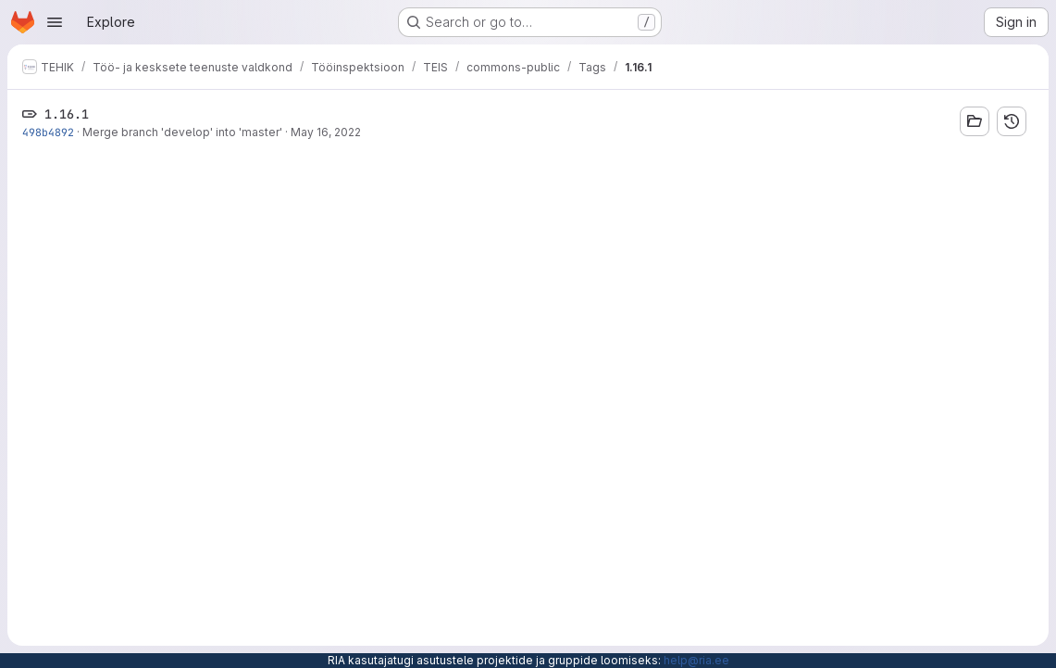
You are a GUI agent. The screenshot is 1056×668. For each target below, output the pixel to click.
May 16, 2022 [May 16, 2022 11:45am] (326, 132)
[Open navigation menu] (54, 22)
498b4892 (48, 132)
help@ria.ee (696, 660)
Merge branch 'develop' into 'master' (182, 132)
